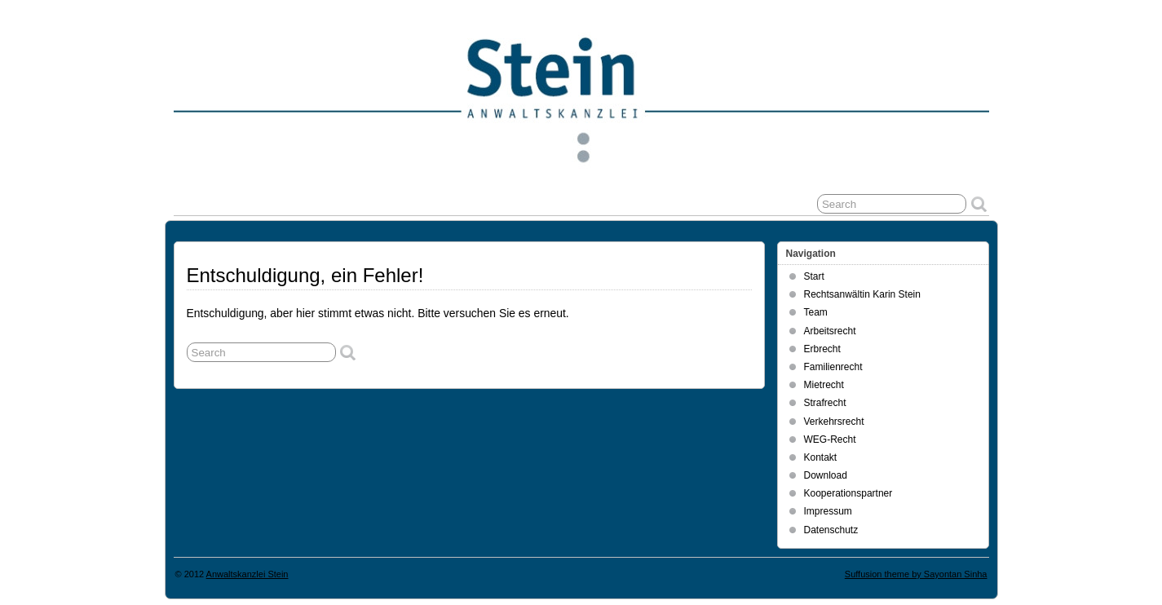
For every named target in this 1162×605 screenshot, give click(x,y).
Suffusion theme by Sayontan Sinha (916, 574)
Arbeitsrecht (830, 331)
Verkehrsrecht (834, 421)
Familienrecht (833, 367)
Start (814, 276)
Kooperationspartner (848, 493)
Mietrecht (824, 385)
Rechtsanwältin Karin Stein (862, 294)
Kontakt (820, 457)
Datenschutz (831, 530)
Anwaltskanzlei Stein (247, 574)
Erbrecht (822, 349)
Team (816, 312)
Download (825, 475)
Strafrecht (825, 402)
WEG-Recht (830, 439)
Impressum (828, 511)
